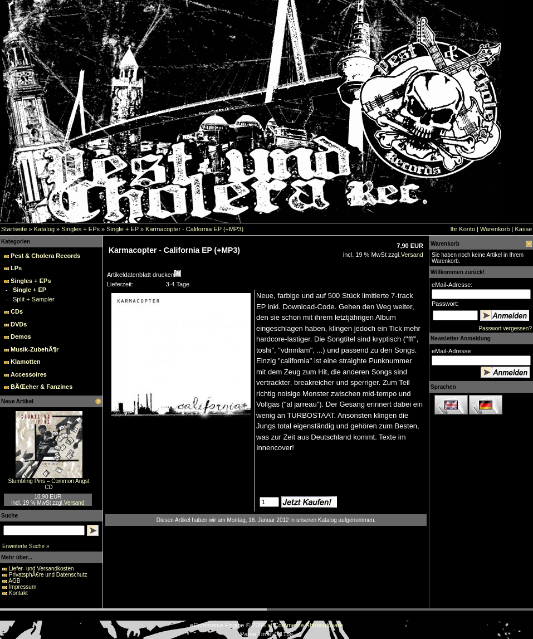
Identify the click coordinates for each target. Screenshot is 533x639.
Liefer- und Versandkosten (41, 568)
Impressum (22, 587)
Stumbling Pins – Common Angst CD (48, 484)
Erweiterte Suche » (26, 546)
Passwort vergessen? (505, 328)
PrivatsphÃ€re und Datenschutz (48, 575)
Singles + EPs (80, 229)
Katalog (44, 229)
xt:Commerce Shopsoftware (305, 625)
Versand (74, 503)
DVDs (19, 324)
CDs (17, 311)
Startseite (14, 229)
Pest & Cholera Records (45, 255)
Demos (21, 336)
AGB (14, 581)
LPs (16, 268)
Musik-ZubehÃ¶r (34, 349)
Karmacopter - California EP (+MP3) (194, 229)
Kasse (523, 229)
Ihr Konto (462, 229)
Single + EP (122, 229)
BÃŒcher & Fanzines (41, 386)
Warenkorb (495, 229)
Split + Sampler (34, 299)
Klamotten (26, 361)
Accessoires (29, 374)
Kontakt (18, 593)
